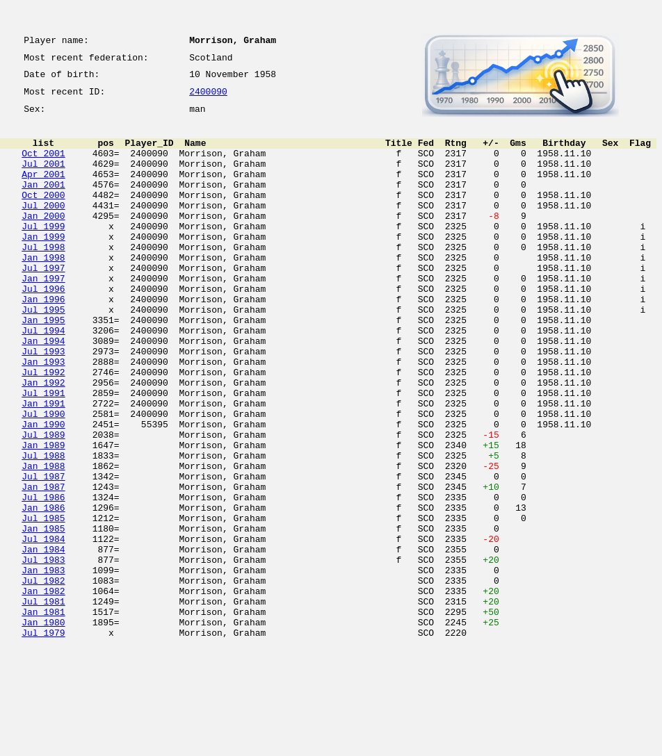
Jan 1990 (43, 490)
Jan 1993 (43, 415)
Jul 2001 (43, 178)
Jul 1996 (43, 328)
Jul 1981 (43, 703)
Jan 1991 (43, 465)
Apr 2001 (43, 190)
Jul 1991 (43, 453)
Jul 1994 (43, 378)
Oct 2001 (43, 165)
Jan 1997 (43, 315)
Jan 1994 (43, 390)
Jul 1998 (43, 278)
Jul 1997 (43, 303)
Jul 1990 (43, 478)
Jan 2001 (43, 203)
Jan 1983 (43, 665)
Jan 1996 (43, 340)
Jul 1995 (43, 353)
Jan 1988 (43, 540)
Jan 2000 (43, 240)
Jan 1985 (43, 615)
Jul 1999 (43, 253)
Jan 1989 (43, 515)
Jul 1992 (43, 428)
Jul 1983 (43, 653)
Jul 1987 (43, 553)
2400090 (208, 98)
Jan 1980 (43, 728)
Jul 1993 (43, 403)
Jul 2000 (43, 228)
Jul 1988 (43, 528)
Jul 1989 (43, 503)
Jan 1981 (43, 715)
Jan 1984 (43, 640)
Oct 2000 (43, 215)
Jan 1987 (43, 565)
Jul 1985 (43, 603)
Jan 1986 (43, 590)
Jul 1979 (43, 740)
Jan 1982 (43, 690)
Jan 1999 (43, 265)
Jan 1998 (43, 290)
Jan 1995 (43, 365)
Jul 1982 (43, 678)
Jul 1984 (43, 628)
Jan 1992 (43, 440)
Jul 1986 (43, 578)
